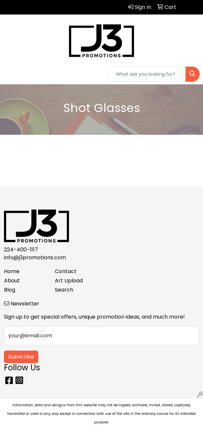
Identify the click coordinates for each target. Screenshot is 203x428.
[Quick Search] (146, 74)
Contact (66, 271)
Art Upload (69, 280)
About (12, 280)
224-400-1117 (21, 249)
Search (64, 290)
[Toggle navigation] (10, 74)
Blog (9, 290)
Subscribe (21, 356)
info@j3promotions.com (35, 257)
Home (11, 271)
